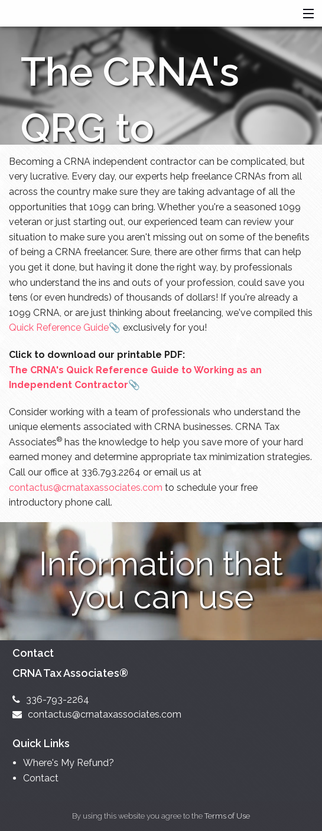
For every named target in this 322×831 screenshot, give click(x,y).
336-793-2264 (50, 699)
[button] (306, 14)
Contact (40, 778)
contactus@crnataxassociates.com (85, 487)
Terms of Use (227, 816)
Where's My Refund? (68, 762)
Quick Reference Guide (59, 327)
